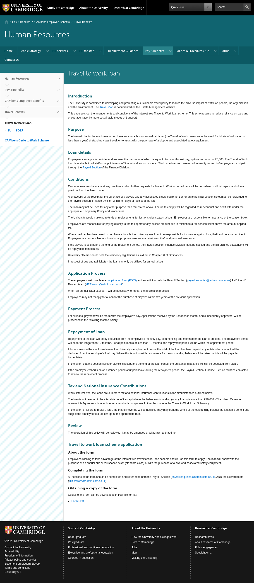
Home (6, 22)
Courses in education (81, 557)
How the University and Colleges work (154, 537)
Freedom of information (19, 555)
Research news (204, 537)
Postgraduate (76, 542)
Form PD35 (15, 130)
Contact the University (18, 547)
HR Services (60, 51)
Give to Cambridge (143, 542)
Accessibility (12, 551)
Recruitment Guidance (123, 51)
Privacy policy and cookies (20, 559)
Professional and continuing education (91, 547)
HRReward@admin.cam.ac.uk (104, 284)
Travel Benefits (83, 22)
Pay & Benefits (21, 22)
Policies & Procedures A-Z (192, 51)
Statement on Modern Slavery (23, 563)
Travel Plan (107, 107)
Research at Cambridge (128, 8)
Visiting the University (145, 557)
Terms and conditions (17, 567)
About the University (93, 8)
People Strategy (30, 51)
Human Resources (17, 80)
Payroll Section (92, 167)
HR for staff (86, 51)
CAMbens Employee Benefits (52, 22)
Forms (225, 51)
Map (134, 552)
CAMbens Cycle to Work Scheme (27, 140)
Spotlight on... (203, 552)
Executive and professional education (90, 552)
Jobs (134, 547)
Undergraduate (77, 537)
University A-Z (13, 571)
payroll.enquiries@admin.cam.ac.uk (208, 280)
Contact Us (12, 60)
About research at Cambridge (213, 542)
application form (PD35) (122, 280)
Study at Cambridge (60, 8)
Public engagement (206, 547)
